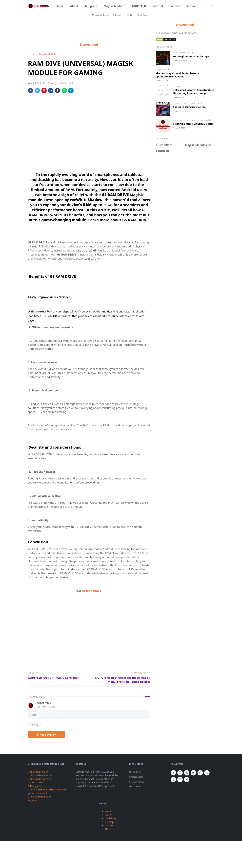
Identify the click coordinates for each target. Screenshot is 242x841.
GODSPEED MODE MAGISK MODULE (193, 123)
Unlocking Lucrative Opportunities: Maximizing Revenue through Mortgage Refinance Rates (193, 93)
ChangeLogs (136, 776)
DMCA (108, 814)
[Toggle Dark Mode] (208, 6)
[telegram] (207, 772)
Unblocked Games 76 (39, 779)
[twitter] (186, 779)
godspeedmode (207, 120)
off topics (177, 86)
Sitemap (109, 822)
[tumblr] (173, 779)
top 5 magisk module (193, 103)
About (108, 829)
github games (35, 782)
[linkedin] (193, 772)
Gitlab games (35, 786)
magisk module (186, 52)
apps (175, 52)
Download (89, 44)
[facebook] (173, 772)
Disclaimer (135, 771)
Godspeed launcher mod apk (189, 107)
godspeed (178, 103)
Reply (35, 724)
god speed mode (181, 120)
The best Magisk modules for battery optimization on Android (177, 75)
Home (108, 811)
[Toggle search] (212, 6)
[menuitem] (59, 6)
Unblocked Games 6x (39, 796)
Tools (129, 15)
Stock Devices (143, 15)
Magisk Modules (100, 15)
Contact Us (111, 825)
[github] (180, 772)
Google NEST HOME (89, 32)
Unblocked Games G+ (40, 775)
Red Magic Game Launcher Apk (191, 56)
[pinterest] (200, 772)
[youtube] (180, 779)
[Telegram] (202, 6)
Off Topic (117, 15)
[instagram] (186, 772)
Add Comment (46, 734)
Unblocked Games (38, 771)
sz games (33, 800)
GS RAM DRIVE (91, 591)
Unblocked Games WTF (40, 789)
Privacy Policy (136, 781)
